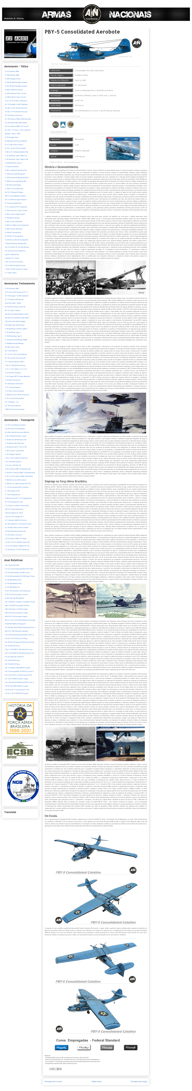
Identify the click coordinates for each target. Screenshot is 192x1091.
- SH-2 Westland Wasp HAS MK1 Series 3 (19, 635)
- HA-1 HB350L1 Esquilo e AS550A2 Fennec (19, 602)
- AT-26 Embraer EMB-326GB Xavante (17, 119)
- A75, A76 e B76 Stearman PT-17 (16, 292)
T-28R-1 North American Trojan (16, 269)
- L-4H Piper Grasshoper (12, 185)
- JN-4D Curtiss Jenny (12, 347)
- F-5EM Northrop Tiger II (13, 163)
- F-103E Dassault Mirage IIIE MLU (16, 177)
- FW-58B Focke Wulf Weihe (14, 325)
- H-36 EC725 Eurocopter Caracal (16, 594)
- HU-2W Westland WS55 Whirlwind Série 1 (20, 627)
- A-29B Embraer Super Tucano (15, 97)
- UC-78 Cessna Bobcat (12, 406)
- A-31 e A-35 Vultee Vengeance (15, 101)
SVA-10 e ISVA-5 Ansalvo (14, 262)
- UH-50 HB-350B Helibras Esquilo (16, 686)
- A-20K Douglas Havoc (12, 79)
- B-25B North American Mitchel (15, 141)
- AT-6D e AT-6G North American (16, 112)
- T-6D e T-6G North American (14, 365)
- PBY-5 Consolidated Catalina (15, 196)
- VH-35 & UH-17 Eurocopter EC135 (16, 690)
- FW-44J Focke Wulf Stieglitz (15, 321)
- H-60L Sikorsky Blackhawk (14, 598)
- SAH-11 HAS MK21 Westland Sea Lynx (18, 649)
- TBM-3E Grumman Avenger (14, 409)
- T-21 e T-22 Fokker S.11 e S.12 (15, 369)
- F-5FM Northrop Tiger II (13, 336)
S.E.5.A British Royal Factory (15, 265)
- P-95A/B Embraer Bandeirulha (15, 243)
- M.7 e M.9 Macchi (11, 351)
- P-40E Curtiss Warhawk (13, 221)
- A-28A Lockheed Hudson (13, 90)
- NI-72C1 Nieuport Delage (13, 192)
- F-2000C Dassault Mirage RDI (15, 181)
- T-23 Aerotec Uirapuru (12, 373)
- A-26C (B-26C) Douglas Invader (15, 86)
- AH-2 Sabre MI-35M (11, 565)
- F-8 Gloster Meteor (11, 167)
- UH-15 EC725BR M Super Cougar (16, 679)
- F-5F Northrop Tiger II (12, 332)
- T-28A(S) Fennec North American (16, 395)
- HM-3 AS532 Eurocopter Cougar (16, 613)
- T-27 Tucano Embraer (12, 387)
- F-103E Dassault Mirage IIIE (14, 174)
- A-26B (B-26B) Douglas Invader (15, 82)
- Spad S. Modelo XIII (11, 254)
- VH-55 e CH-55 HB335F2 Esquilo (16, 693)
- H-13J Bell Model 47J (12, 587)
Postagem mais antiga (139, 1081)
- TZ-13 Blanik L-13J (11, 402)
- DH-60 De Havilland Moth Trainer (16, 314)
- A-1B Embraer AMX (11, 288)
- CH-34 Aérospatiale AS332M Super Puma (19, 576)
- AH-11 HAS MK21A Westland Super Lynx (19, 653)
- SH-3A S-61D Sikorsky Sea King (15, 638)
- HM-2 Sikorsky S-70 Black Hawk (16, 609)
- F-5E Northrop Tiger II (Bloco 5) (15, 156)
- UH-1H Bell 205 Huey (12, 664)
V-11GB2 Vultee (11, 273)
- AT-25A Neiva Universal (13, 115)
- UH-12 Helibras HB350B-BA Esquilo (17, 668)
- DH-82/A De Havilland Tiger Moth (16, 318)
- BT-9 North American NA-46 (14, 307)
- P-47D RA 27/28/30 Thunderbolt (16, 240)
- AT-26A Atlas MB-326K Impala (15, 123)
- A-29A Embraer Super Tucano (15, 93)
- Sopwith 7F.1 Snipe (11, 258)
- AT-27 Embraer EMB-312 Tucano (16, 126)
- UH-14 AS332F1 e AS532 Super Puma (18, 675)
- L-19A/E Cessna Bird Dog (13, 188)
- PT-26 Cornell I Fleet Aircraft (14, 358)
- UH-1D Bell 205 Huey (12, 660)
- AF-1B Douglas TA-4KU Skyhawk (16, 296)
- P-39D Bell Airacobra (12, 218)
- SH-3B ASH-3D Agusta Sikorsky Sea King (19, 642)
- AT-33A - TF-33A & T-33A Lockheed (17, 130)
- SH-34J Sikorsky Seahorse (14, 657)
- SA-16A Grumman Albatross (15, 251)
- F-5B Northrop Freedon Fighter (15, 329)
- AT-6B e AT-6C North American (15, 108)
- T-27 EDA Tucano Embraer (14, 391)
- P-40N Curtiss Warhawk (13, 229)
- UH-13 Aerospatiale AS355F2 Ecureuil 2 (19, 671)
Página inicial (96, 1081)
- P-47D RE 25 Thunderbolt (13, 236)
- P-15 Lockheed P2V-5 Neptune (15, 207)
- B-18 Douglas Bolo (11, 137)
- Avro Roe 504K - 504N (12, 303)
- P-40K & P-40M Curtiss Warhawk (16, 225)
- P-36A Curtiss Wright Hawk (14, 214)
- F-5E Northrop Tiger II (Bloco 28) (16, 159)
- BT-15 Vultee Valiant (12, 310)
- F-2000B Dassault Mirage (14, 343)
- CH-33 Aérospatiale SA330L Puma (17, 572)
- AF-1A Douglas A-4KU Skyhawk (16, 104)
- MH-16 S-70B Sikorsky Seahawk (16, 631)
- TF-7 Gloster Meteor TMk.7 (14, 362)
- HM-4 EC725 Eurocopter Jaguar (15, 616)
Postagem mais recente (53, 1081)
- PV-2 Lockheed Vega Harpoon (15, 199)
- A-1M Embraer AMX (11, 75)
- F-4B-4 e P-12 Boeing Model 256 (16, 152)
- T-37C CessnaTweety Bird (14, 398)
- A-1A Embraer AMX (11, 71)
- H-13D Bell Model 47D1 (13, 580)
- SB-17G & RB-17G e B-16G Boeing (16, 247)
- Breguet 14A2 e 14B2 (12, 134)
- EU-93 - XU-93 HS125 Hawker (15, 148)
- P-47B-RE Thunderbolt (12, 232)
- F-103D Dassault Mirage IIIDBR (15, 340)
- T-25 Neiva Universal (12, 380)
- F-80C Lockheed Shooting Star (15, 170)
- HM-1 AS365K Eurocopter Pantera (16, 605)
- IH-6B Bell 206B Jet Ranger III (15, 624)
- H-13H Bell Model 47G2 (13, 583)
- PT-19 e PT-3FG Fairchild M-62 (15, 354)
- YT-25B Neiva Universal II (13, 384)
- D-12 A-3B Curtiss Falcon (13, 145)
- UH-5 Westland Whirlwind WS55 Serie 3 (19, 682)
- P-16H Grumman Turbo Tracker (15, 210)
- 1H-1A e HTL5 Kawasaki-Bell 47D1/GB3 (18, 569)
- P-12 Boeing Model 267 (13, 203)
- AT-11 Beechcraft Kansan (14, 299)
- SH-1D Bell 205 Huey (12, 646)
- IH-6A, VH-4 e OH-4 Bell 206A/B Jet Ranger (19, 620)
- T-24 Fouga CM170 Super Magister (17, 376)
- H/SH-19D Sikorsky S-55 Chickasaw (17, 591)
